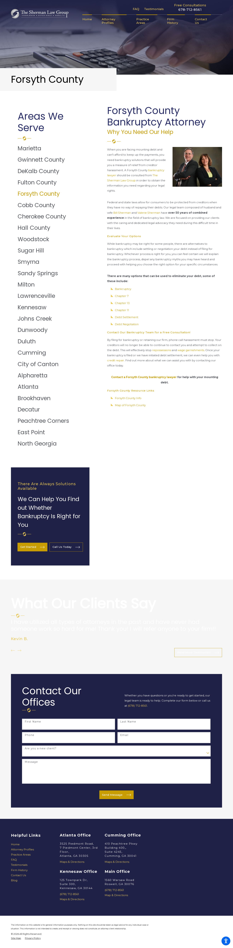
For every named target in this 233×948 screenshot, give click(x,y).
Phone (29, 735)
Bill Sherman (122, 212)
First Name (33, 721)
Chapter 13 (122, 303)
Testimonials (154, 9)
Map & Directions (116, 895)
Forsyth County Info (128, 398)
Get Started (32, 547)
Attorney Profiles (22, 849)
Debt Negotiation (127, 324)
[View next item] (19, 650)
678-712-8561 (190, 10)
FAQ (136, 9)
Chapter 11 (122, 310)
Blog (14, 880)
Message (31, 761)
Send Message (116, 795)
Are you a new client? (40, 748)
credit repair (115, 360)
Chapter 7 (122, 296)
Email (124, 735)
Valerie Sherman (148, 212)
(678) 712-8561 (137, 705)
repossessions (161, 350)
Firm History (19, 870)
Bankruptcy (123, 289)
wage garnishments (190, 350)
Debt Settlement (126, 317)
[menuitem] (89, 19)
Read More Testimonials (198, 652)
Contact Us (18, 875)
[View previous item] (13, 650)
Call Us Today (66, 547)
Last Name (128, 721)
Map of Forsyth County (130, 405)
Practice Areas (21, 854)
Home (15, 844)
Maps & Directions (72, 861)
